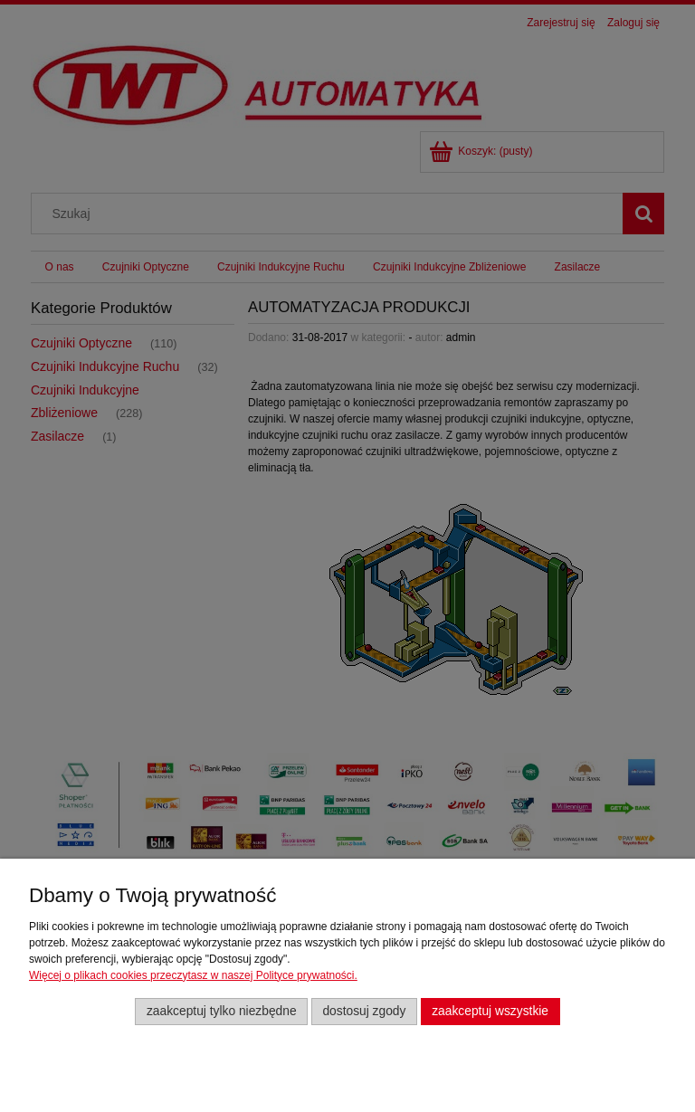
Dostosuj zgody (363, 1011)
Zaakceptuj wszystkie (490, 1011)
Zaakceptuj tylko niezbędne (222, 1011)
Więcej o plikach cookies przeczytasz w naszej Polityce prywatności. (193, 975)
